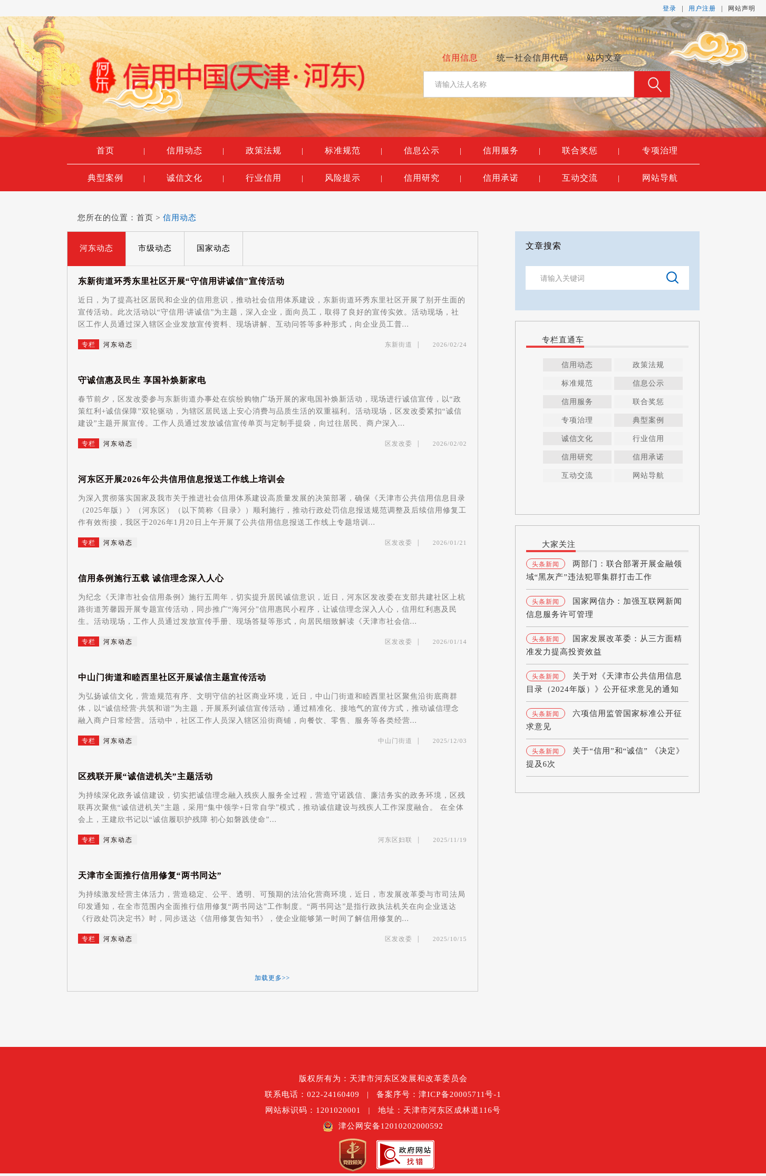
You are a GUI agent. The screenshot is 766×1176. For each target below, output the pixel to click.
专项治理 (660, 150)
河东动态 (96, 248)
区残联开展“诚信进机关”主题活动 (145, 776)
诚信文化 (195, 178)
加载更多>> (272, 978)
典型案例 (116, 178)
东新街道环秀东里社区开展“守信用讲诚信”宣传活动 (181, 281)
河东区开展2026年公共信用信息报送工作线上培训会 (181, 479)
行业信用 (274, 178)
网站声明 (741, 8)
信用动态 (195, 151)
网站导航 (660, 177)
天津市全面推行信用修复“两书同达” (150, 875)
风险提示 (353, 178)
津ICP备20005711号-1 (460, 1094)
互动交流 (590, 178)
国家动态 (213, 248)
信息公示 (432, 151)
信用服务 (511, 151)
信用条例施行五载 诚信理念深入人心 (151, 578)
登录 (669, 8)
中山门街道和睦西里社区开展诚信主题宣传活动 (172, 677)
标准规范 (353, 151)
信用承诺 (511, 178)
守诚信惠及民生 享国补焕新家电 (142, 380)
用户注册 (702, 8)
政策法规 (274, 151)
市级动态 (155, 248)
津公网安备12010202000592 (383, 1126)
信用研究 (432, 178)
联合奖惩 (590, 151)
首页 (120, 151)
